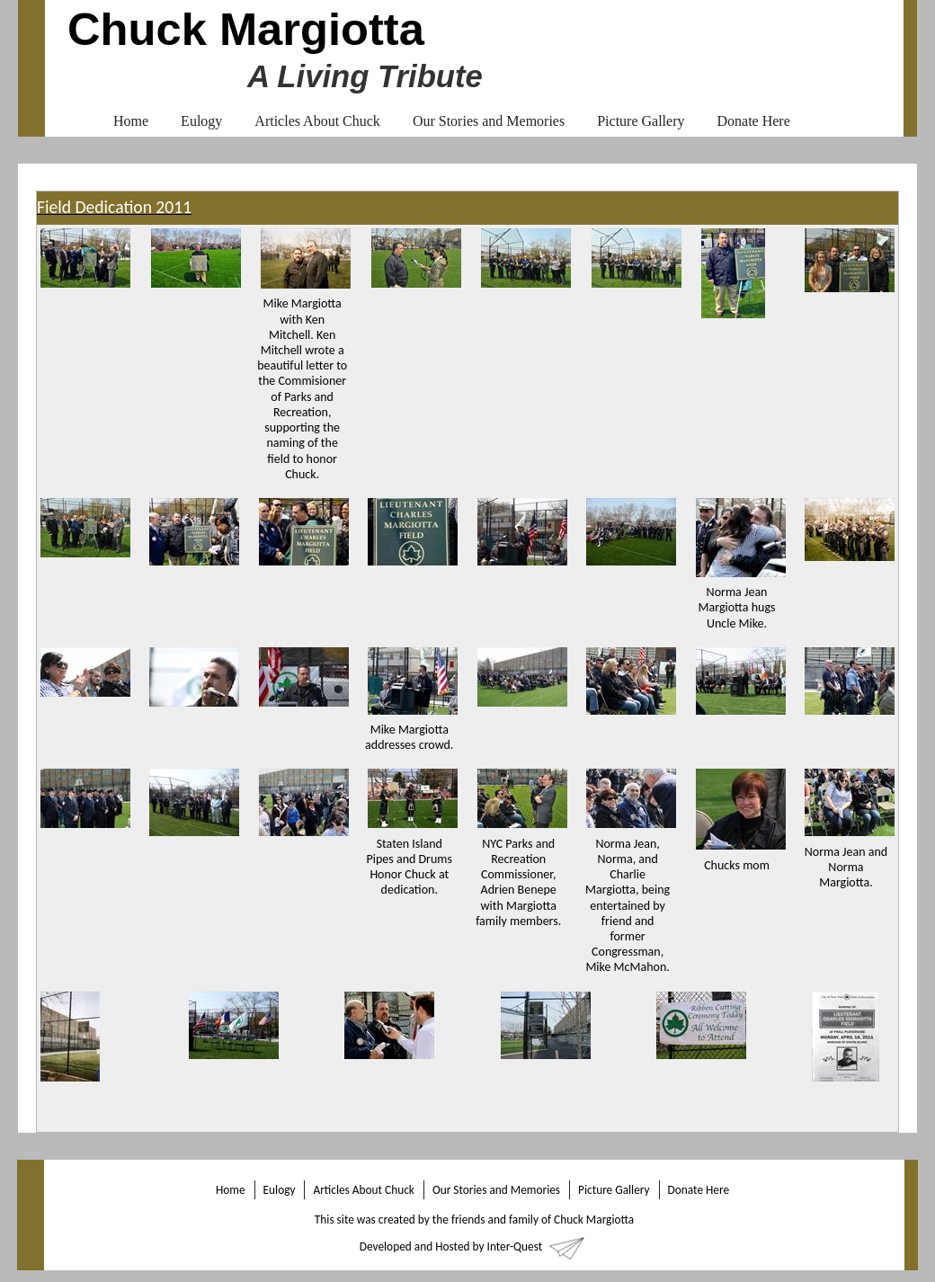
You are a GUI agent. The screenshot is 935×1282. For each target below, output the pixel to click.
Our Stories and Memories (489, 121)
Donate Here (753, 121)
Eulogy (201, 121)
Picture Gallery (640, 121)
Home (130, 121)
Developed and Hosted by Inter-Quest (451, 1246)
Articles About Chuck (317, 121)
